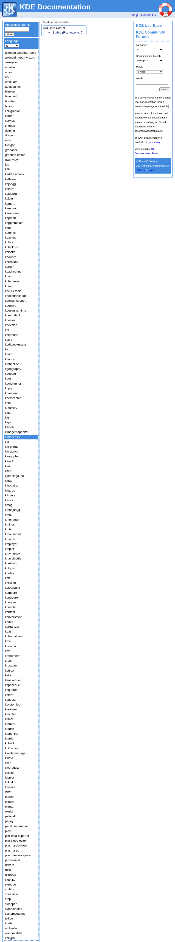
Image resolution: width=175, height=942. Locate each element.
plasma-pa (12, 850)
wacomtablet (13, 933)
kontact (10, 612)
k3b (7, 169)
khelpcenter (13, 398)
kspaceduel (12, 685)
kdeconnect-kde (16, 296)
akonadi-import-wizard (20, 57)
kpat (8, 631)
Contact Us (148, 15)
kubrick (10, 743)
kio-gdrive (11, 451)
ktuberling (11, 733)
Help (135, 15)
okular (9, 811)
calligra (10, 938)
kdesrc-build (13, 315)
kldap (8, 480)
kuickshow (12, 748)
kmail (8, 515)
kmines (10, 524)
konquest (11, 602)
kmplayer (11, 544)
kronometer (12, 656)
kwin (8, 763)
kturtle (9, 738)
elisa (8, 140)
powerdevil (12, 860)
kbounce (11, 257)
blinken (10, 91)
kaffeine (10, 179)
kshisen (10, 670)
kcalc (8, 276)
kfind (8, 354)
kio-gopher (12, 456)
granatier (11, 150)
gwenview (12, 159)
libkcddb (10, 782)
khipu (8, 403)
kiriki (8, 466)
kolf (7, 578)
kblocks (10, 252)
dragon (10, 135)
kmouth (10, 539)
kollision (10, 583)
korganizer (12, 626)
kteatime (11, 709)
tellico (9, 918)
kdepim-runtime (15, 310)
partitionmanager (16, 826)
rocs (8, 870)
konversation (13, 617)
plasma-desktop (16, 845)
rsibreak (10, 874)
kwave (9, 758)
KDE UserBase (149, 26)
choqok (10, 125)
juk (7, 164)
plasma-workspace (18, 855)
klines (9, 500)
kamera (10, 203)
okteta (9, 806)
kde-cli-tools (13, 291)
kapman (10, 218)
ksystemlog (12, 704)
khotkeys (11, 407)
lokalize (10, 787)
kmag (9, 505)
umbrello (11, 928)
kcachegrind (13, 271)
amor (8, 72)
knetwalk (11, 563)
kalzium (10, 198)
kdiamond (11, 335)
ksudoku (11, 699)
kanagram (12, 213)
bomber (10, 101)
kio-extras (11, 446)
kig (7, 417)
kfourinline (12, 364)
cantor (9, 116)
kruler (9, 660)
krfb (7, 651)
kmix (8, 529)
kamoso (10, 208)
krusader (11, 665)
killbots (9, 427)
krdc (8, 641)
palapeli (10, 816)
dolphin (10, 130)
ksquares (11, 690)
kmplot (9, 549)
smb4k (9, 889)
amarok (10, 67)
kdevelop (11, 325)
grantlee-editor (15, 155)
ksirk (8, 675)
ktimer (9, 719)
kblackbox (12, 247)
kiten (8, 471)
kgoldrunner (13, 383)
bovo (8, 106)
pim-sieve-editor (16, 840)
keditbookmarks (15, 344)
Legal (151, 170)
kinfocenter (12, 437)
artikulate (11, 82)
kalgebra (11, 193)
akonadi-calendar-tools (20, 52)
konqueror (12, 597)
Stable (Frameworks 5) (68, 32)
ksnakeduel (12, 680)
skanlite (10, 879)
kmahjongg (12, 510)
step (8, 899)
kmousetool (13, 534)
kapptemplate (14, 223)
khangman (12, 393)
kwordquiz (12, 767)
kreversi (10, 646)
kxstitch (10, 772)
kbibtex (10, 242)
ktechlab (11, 714)
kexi (8, 349)
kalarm (9, 189)
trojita (9, 923)
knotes (9, 573)
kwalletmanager (15, 753)
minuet (9, 802)
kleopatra (11, 485)
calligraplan (12, 111)
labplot (9, 777)
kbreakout (12, 262)
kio (7, 442)
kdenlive (10, 305)
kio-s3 (9, 461)
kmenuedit (12, 519)
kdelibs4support (15, 300)
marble (9, 797)
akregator (11, 62)
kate (8, 228)
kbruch (9, 266)
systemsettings (15, 913)
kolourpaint (12, 587)
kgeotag (10, 373)
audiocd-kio (13, 86)
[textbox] (17, 29)
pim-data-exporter (17, 836)
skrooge (10, 884)
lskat (8, 792)
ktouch (9, 729)
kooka (9, 622)
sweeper (11, 904)
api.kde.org (154, 142)
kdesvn (10, 320)
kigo (8, 422)
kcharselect (12, 281)
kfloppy (10, 359)
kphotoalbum (13, 636)
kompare (11, 592)
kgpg (8, 388)
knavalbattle (13, 558)
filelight (10, 145)
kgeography (13, 369)
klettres (10, 490)
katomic (10, 232)
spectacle (11, 894)
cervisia (10, 120)
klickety (10, 495)
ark (7, 77)
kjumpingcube (14, 476)
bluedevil (11, 96)
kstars (9, 695)
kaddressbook (14, 174)
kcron (9, 286)
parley (9, 821)
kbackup (11, 237)
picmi (8, 831)
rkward (9, 865)
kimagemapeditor (16, 432)
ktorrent (10, 724)
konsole (10, 607)
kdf (7, 330)
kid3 (8, 412)
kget (8, 378)
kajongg (10, 184)
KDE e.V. (141, 170)
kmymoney (12, 553)
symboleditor (13, 909)
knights (10, 568)
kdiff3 (8, 339)
